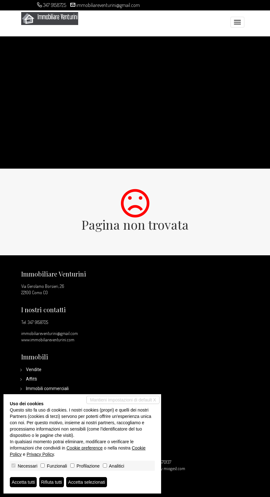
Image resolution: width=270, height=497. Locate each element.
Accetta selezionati (86, 482)
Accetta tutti (23, 482)
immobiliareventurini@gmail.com (108, 5)
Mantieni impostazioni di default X (123, 399)
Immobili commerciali (47, 388)
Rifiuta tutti (51, 482)
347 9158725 (54, 5)
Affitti (31, 379)
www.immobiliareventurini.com (47, 339)
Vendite (33, 369)
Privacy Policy (40, 454)
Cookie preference (84, 447)
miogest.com (174, 468)
